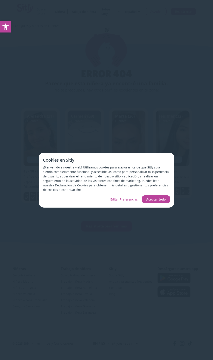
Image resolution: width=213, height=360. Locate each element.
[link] (5, 26)
